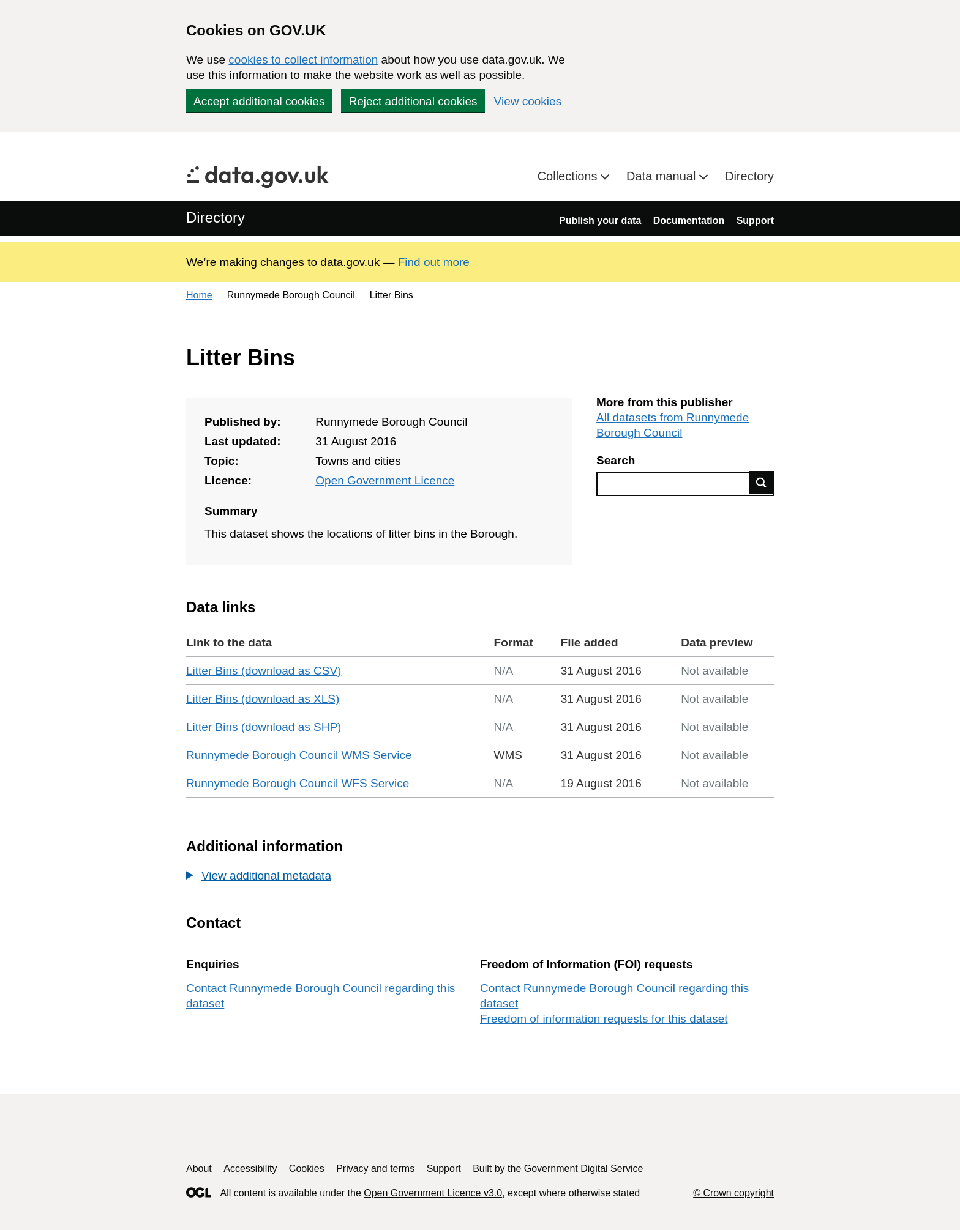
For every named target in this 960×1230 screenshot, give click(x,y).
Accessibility (250, 1168)
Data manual (662, 176)
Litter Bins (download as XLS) (262, 698)
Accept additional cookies (258, 101)
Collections (569, 176)
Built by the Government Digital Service (558, 1168)
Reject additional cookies (412, 101)
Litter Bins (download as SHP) (263, 727)
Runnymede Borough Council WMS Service (299, 755)
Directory (749, 176)
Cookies (306, 1168)
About (199, 1168)
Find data (761, 482)
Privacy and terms (375, 1168)
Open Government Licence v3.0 (433, 1193)
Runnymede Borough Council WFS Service (297, 783)
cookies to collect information (303, 59)
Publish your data (600, 220)
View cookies (528, 101)
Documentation (688, 220)
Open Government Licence (384, 480)
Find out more (434, 262)
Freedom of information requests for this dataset (603, 1018)
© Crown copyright (733, 1193)
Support (755, 220)
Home (199, 295)
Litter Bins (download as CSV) (263, 670)
